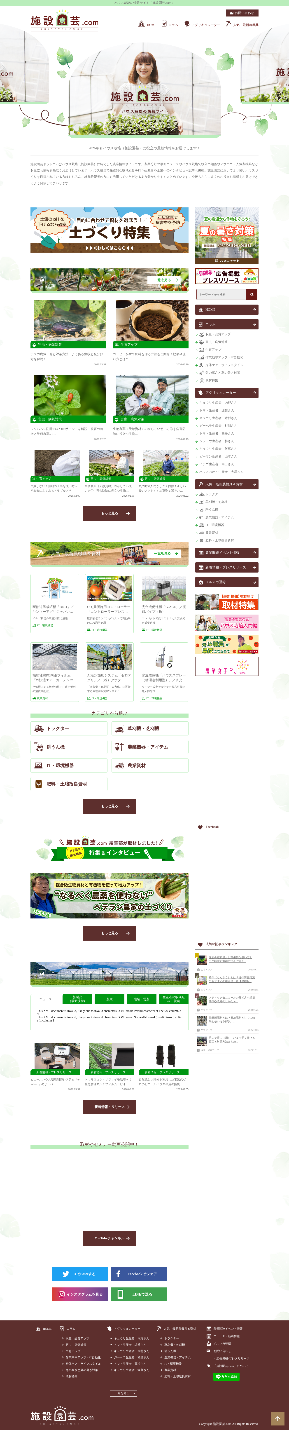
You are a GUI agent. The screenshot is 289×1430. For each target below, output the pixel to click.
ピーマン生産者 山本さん (218, 456)
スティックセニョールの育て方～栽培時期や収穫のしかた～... (232, 999)
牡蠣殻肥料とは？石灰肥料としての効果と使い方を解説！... (232, 1019)
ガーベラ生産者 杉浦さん (218, 425)
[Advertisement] (227, 751)
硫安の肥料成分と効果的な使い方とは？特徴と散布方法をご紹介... (230, 959)
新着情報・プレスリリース (225, 567)
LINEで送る (142, 1294)
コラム (210, 324)
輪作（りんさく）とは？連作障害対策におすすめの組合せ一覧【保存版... (232, 979)
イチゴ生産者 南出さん (216, 464)
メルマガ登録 (215, 582)
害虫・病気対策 (216, 342)
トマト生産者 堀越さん (216, 410)
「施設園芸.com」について (231, 1366)
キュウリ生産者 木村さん (218, 418)
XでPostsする (84, 1274)
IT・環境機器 (214, 525)
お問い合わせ (222, 1351)
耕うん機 (211, 509)
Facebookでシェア (142, 1274)
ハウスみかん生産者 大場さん (221, 472)
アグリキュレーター (220, 392)
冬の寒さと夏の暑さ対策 (222, 372)
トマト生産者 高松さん (216, 433)
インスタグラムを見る (85, 1294)
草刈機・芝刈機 (216, 502)
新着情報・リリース (109, 1107)
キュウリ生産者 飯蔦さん (218, 449)
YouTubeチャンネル (109, 1238)
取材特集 (211, 380)
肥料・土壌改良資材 (219, 540)
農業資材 (211, 532)
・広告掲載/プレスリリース (231, 1358)
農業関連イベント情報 (222, 552)
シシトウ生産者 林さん (216, 441)
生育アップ (213, 349)
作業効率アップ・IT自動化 (224, 357)
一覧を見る (122, 1393)
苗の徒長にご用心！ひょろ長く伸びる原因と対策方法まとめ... (232, 1039)
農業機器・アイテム (219, 517)
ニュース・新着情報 (226, 1336)
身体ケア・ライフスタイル (224, 365)
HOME (210, 309)
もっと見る (109, 513)
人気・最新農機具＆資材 (224, 484)
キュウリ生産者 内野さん (218, 402)
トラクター (213, 494)
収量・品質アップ (218, 334)
